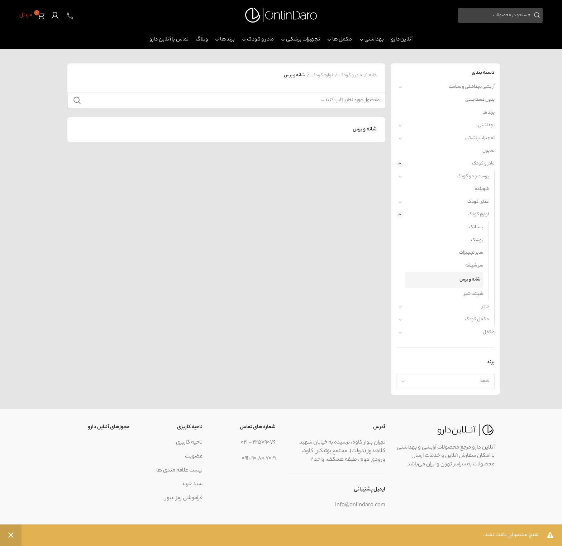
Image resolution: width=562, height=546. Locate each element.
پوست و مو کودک (473, 176)
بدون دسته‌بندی (480, 100)
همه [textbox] (484, 381)
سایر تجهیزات (471, 253)
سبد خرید (192, 484)
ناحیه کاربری (189, 442)
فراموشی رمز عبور (184, 498)
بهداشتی (486, 125)
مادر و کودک (483, 163)
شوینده (482, 189)
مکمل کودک (477, 319)
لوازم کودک (478, 214)
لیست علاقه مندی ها (179, 470)
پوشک (477, 240)
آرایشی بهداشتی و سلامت (472, 87)
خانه (373, 75)
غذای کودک (478, 202)
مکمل (489, 332)
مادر (485, 306)
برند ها (488, 112)
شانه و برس (469, 279)
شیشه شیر (473, 294)
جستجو (77, 100)
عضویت (194, 456)
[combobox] (445, 381)
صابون (488, 150)
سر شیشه (474, 265)
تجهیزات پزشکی (480, 138)
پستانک (476, 227)
